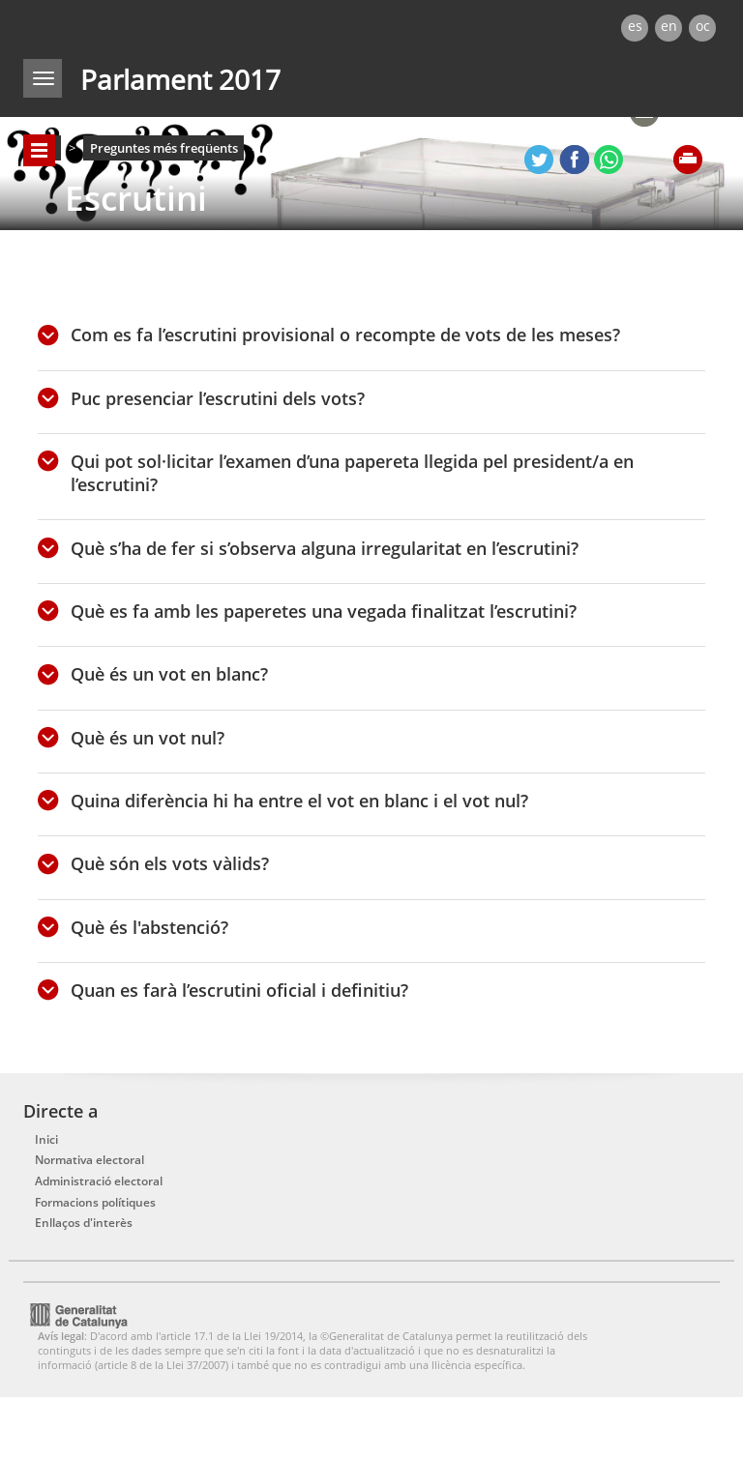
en (669, 25)
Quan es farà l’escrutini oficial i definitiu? (239, 990)
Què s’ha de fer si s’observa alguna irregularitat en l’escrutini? (325, 548)
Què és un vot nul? (147, 737)
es (635, 25)
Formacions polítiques (95, 1202)
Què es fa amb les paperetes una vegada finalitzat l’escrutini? (324, 611)
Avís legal (61, 1335)
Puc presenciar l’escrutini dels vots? (222, 398)
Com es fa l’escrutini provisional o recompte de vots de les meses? (345, 334)
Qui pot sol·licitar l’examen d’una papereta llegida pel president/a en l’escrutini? (352, 473)
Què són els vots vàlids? (170, 863)
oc (703, 25)
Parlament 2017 (180, 79)
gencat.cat (193, 23)
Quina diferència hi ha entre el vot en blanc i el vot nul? (299, 800)
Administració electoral (99, 1181)
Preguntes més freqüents (164, 148)
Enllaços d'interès (84, 1222)
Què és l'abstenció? (149, 927)
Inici (46, 1139)
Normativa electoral (89, 1160)
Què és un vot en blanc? (169, 673)
